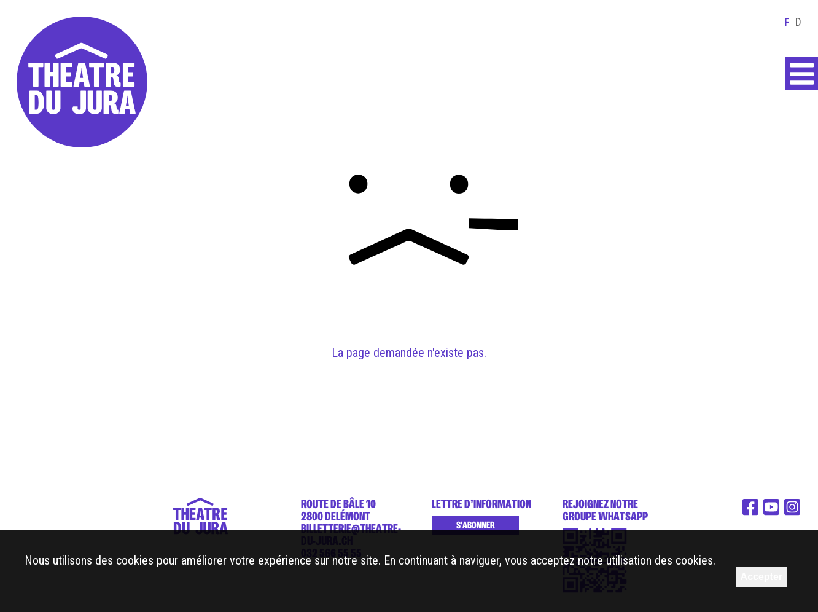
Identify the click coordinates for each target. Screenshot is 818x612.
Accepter (761, 576)
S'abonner (475, 525)
